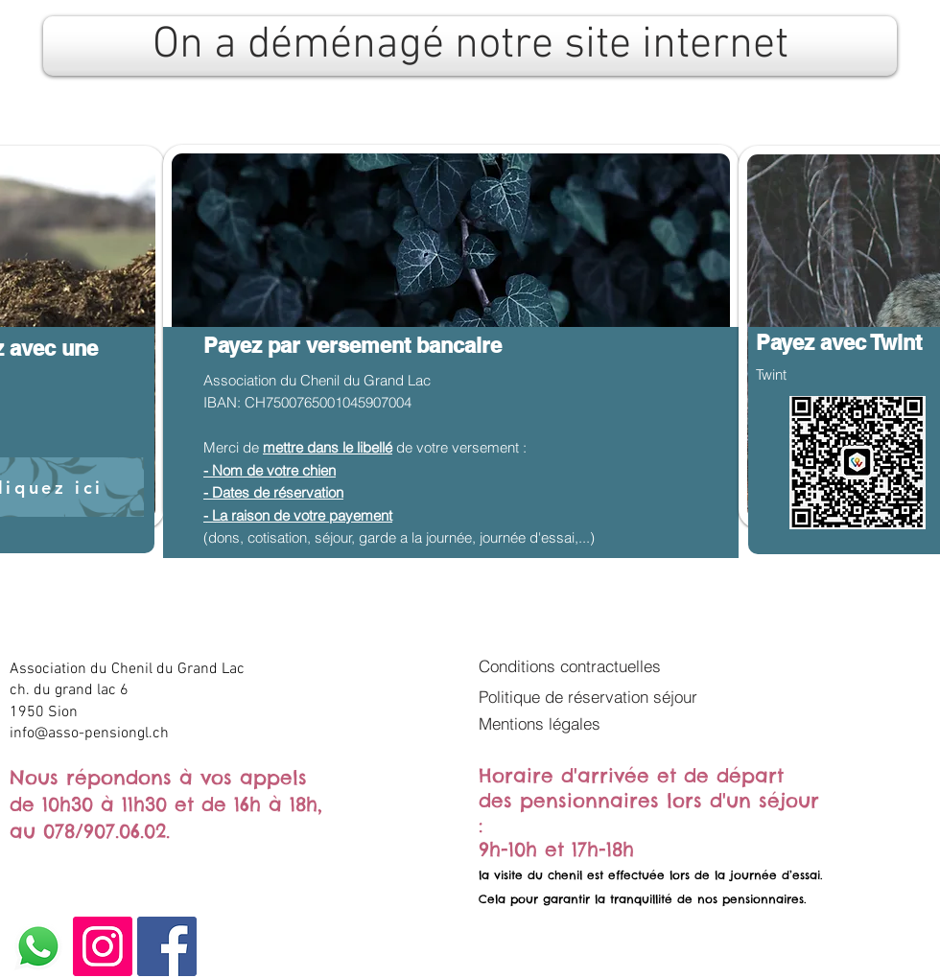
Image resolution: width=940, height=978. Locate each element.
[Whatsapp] (38, 946)
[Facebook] (167, 946)
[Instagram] (102, 946)
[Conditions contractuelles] (588, 666)
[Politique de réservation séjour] (596, 696)
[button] (549, 723)
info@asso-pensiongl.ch (89, 733)
